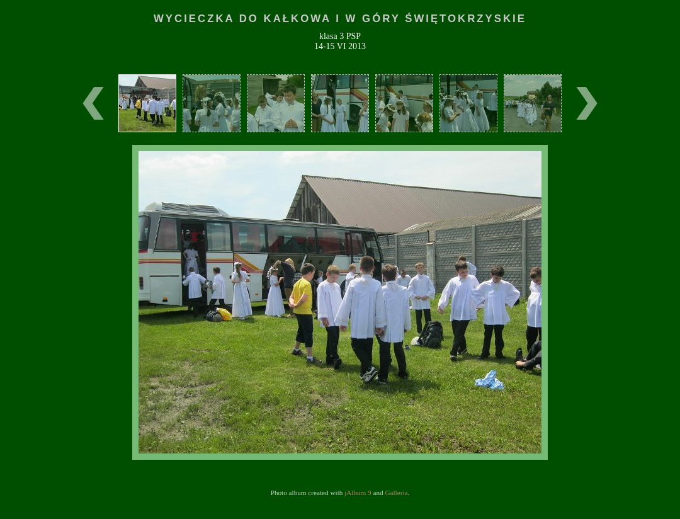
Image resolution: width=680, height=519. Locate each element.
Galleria (396, 492)
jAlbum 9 (357, 492)
